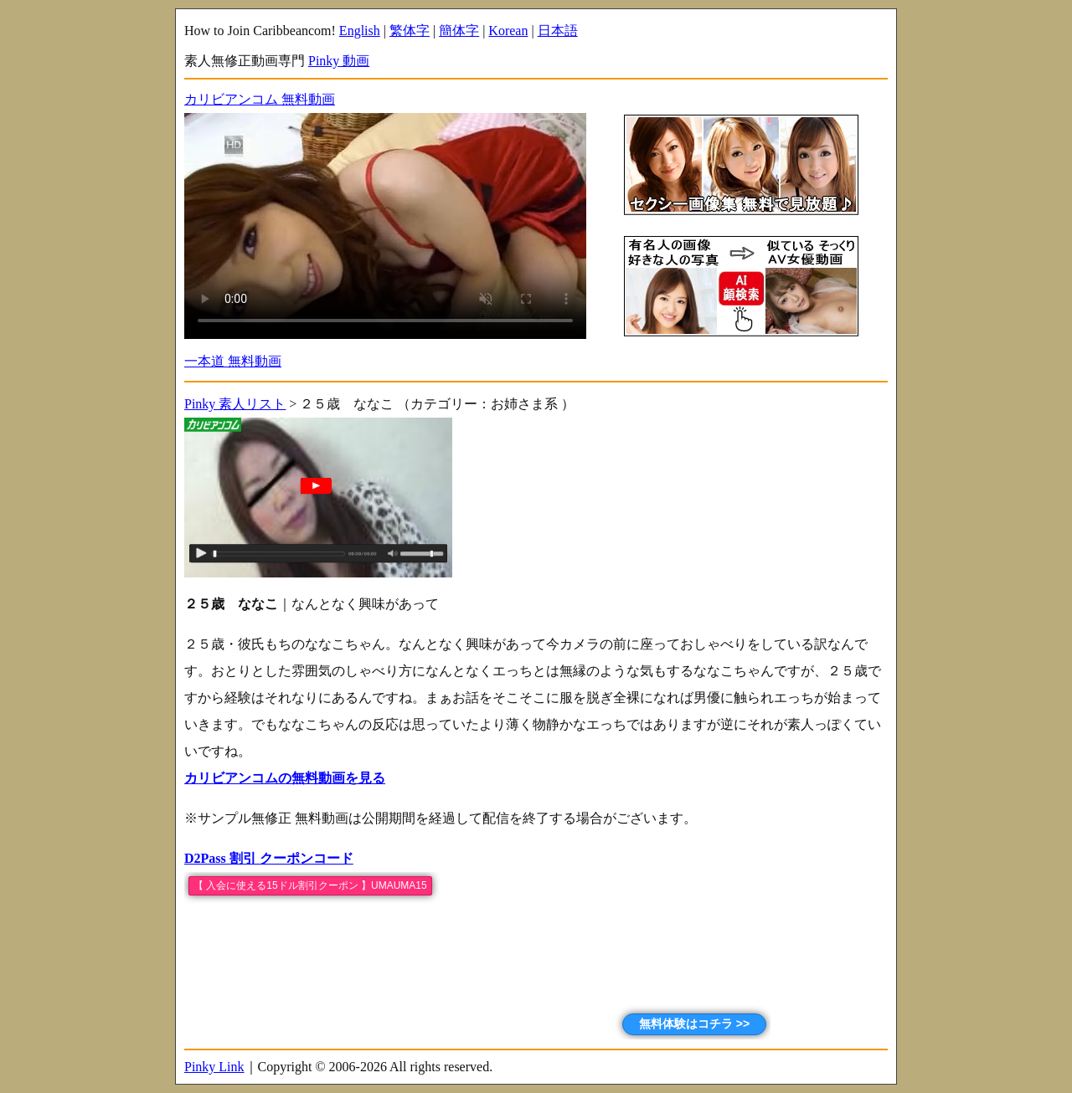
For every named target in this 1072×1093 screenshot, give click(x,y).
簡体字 (459, 30)
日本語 (558, 30)
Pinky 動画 (338, 61)
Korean (508, 30)
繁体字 (409, 30)
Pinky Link (214, 1067)
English (359, 30)
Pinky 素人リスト (235, 404)
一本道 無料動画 (232, 361)
